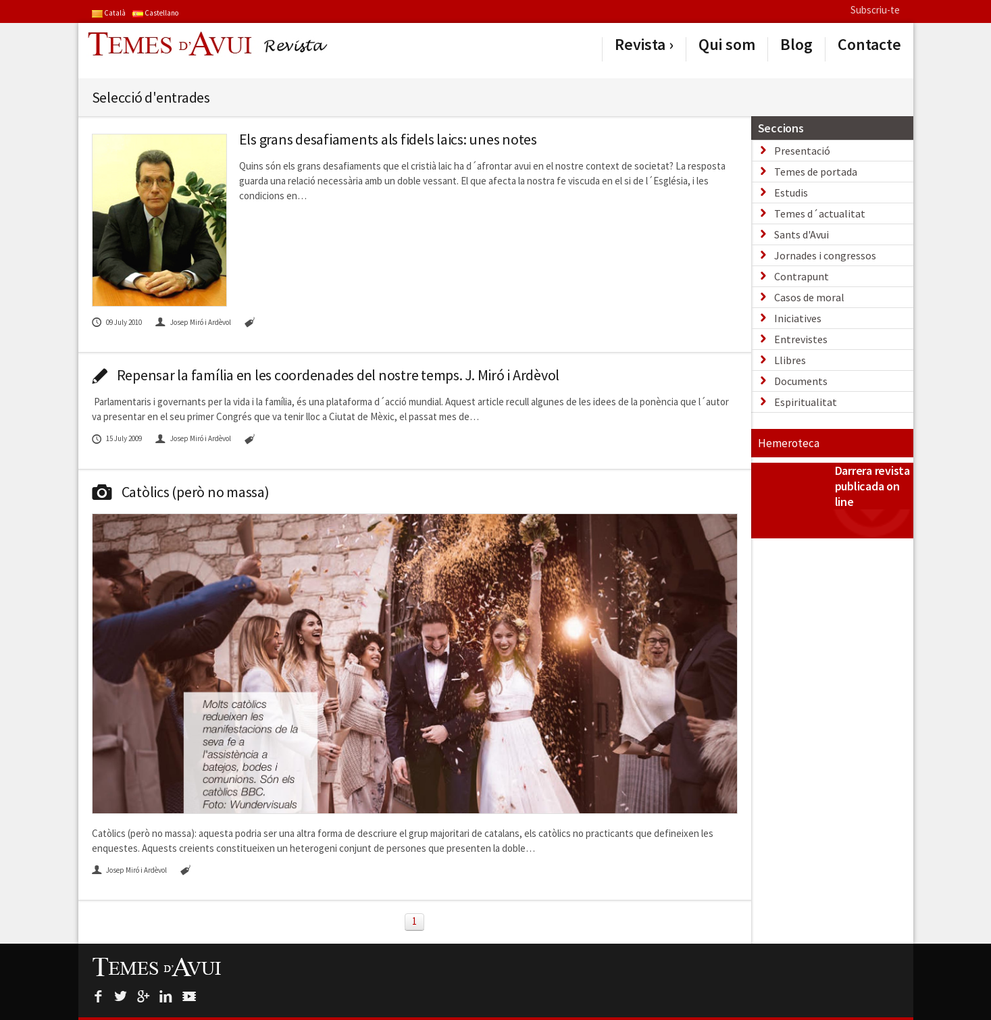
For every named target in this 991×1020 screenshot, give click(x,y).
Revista (640, 44)
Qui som (726, 44)
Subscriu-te (875, 9)
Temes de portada (815, 171)
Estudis (791, 192)
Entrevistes (801, 339)
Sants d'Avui (801, 234)
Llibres (790, 360)
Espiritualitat (805, 402)
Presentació (802, 150)
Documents (801, 381)
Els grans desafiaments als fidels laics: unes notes (388, 139)
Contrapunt (801, 276)
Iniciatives (797, 318)
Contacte (869, 44)
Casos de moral (809, 297)
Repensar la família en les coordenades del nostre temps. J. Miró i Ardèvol (326, 374)
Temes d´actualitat (819, 213)
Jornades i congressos (825, 255)
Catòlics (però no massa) (181, 491)
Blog (796, 44)
